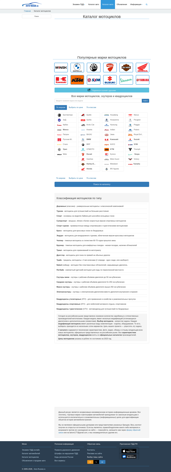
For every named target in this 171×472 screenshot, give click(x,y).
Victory (133, 159)
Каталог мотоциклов (30, 457)
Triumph (133, 149)
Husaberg (111, 114)
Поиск (36, 16)
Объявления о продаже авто (34, 461)
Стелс (62, 144)
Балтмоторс (64, 114)
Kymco (110, 154)
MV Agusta (111, 168)
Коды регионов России (64, 457)
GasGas (86, 159)
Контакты (91, 450)
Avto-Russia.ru (39, 469)
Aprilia (85, 119)
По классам (91, 178)
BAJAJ (86, 134)
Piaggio (133, 124)
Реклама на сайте (94, 453)
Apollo (85, 114)
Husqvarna (111, 119)
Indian (109, 129)
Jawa (109, 134)
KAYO (109, 144)
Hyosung (110, 124)
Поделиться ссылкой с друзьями (102, 89)
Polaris (133, 129)
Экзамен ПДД (79, 4)
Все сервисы (60, 461)
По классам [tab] (91, 107)
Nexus (133, 114)
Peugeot (133, 119)
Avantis (86, 129)
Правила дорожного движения (67, 450)
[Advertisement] (36, 54)
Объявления (122, 4)
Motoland (111, 163)
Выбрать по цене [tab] (76, 107)
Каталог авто (93, 4)
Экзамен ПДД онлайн (31, 450)
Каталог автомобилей (31, 453)
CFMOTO (87, 149)
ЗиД (61, 119)
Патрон (62, 134)
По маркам (60, 178)
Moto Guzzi (111, 159)
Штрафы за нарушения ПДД (66, 453)
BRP (85, 144)
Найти (145, 101)
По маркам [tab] (60, 107)
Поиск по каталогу (101, 184)
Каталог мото (107, 4)
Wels (61, 154)
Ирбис (62, 124)
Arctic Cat (87, 124)
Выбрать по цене (76, 178)
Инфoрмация (136, 4)
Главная (27, 11)
